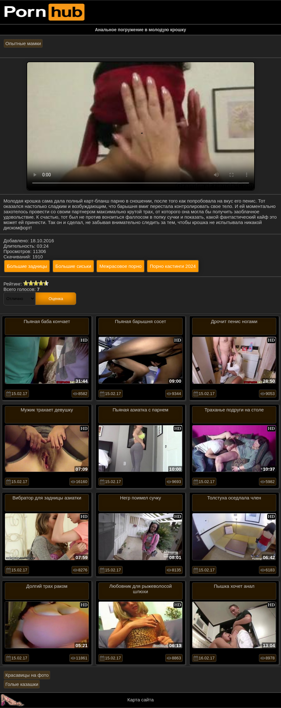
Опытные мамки (23, 43)
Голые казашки (21, 684)
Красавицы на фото (27, 675)
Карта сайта (140, 699)
